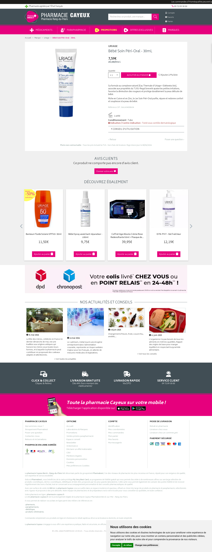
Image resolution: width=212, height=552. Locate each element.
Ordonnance (72, 446)
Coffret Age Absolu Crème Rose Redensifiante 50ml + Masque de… (127, 236)
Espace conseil (73, 439)
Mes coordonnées (116, 429)
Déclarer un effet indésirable (79, 449)
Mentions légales (74, 456)
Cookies (70, 462)
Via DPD (127, 377)
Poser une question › (174, 139)
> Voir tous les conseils (147, 354)
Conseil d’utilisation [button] (124, 129)
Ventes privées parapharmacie (80, 436)
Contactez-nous (32, 436)
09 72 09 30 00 (168, 377)
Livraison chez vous (158, 429)
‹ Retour (112, 139)
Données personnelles (76, 459)
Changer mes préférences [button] (146, 545)
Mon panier (113, 436)
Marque (37, 38)
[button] (114, 75)
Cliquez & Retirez (43, 377)
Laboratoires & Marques (77, 429)
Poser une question (33, 433)
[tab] (146, 129)
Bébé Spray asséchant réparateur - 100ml (85, 236)
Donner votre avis (106, 171)
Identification (114, 426)
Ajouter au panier (139, 75)
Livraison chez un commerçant (164, 433)
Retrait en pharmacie (159, 426)
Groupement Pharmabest (36, 429)
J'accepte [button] (116, 545)
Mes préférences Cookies (77, 466)
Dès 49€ (85, 379)
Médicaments (41, 30)
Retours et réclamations (35, 439)
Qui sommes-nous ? (34, 426)
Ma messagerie (115, 443)
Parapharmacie (73, 30)
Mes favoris (113, 439)
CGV (68, 453)
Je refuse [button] (127, 545)
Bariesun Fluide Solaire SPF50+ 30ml (44, 234)
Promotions (106, 30)
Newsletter (71, 443)
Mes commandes (116, 433)
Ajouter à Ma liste (168, 75)
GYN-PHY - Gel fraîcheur (169, 234)
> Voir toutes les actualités (65, 359)
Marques (171, 30)
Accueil (28, 38)
